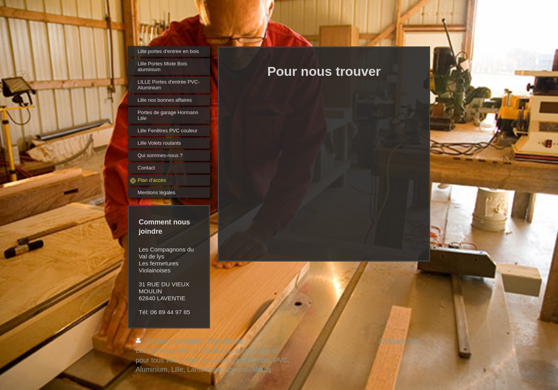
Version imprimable (170, 341)
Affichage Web (400, 341)
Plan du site (226, 341)
